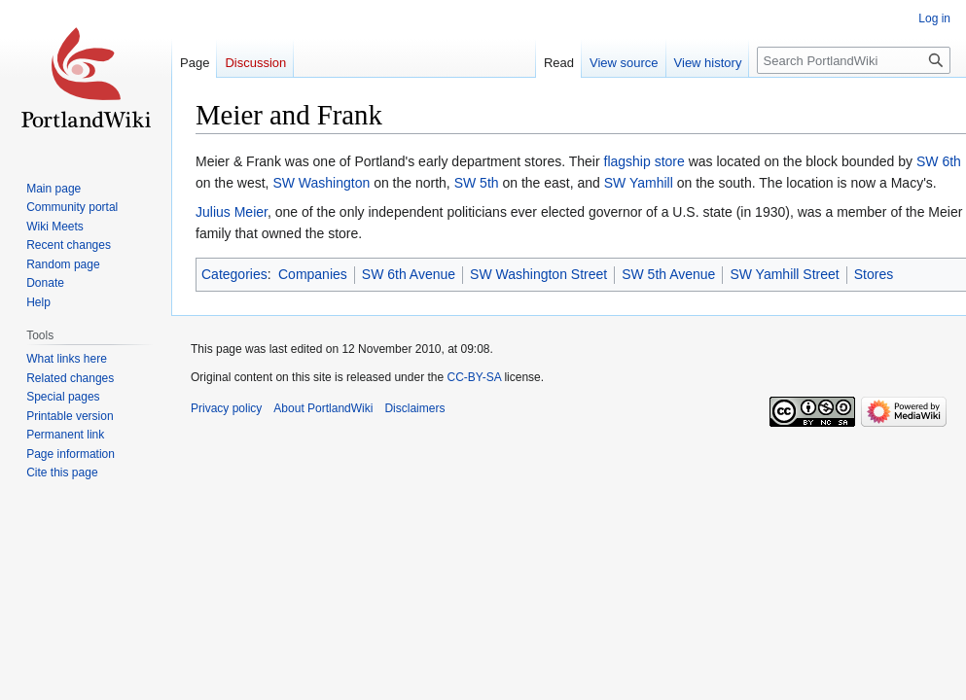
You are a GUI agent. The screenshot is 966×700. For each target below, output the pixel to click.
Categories (234, 274)
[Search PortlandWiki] (853, 60)
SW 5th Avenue (668, 274)
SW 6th (938, 161)
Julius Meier (232, 212)
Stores (873, 274)
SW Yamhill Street (784, 274)
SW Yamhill (638, 183)
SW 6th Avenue (408, 274)
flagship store (644, 161)
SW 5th (476, 183)
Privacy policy (226, 408)
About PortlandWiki (323, 408)
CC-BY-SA (474, 377)
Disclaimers (414, 408)
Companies (312, 274)
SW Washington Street (538, 274)
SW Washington (321, 183)
